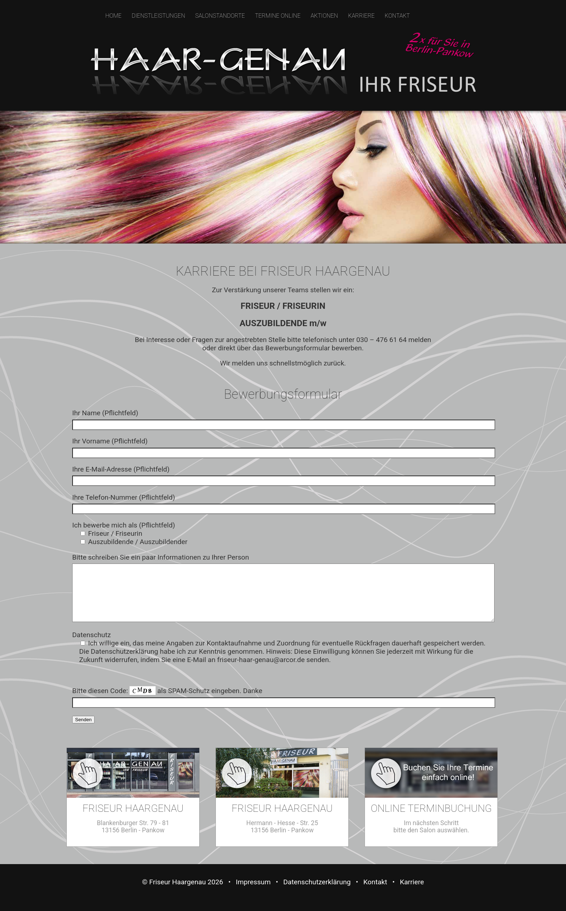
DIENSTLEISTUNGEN (158, 15)
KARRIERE (361, 15)
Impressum (253, 893)
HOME (113, 15)
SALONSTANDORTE (220, 15)
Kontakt (375, 893)
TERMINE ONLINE (277, 15)
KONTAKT (397, 15)
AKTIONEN (324, 15)
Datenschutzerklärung (317, 893)
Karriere (412, 893)
